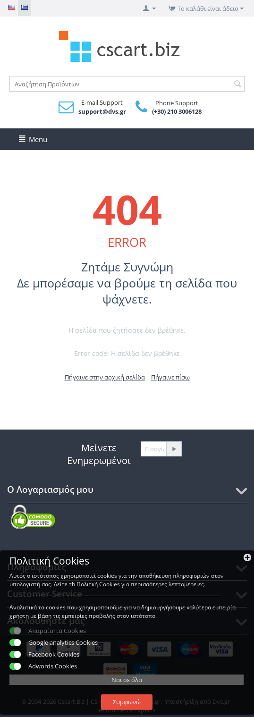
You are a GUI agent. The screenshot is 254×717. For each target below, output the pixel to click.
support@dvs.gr (102, 111)
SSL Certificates (28, 546)
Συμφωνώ (127, 702)
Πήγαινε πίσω (170, 377)
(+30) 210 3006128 (177, 111)
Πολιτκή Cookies (98, 584)
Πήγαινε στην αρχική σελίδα (105, 377)
